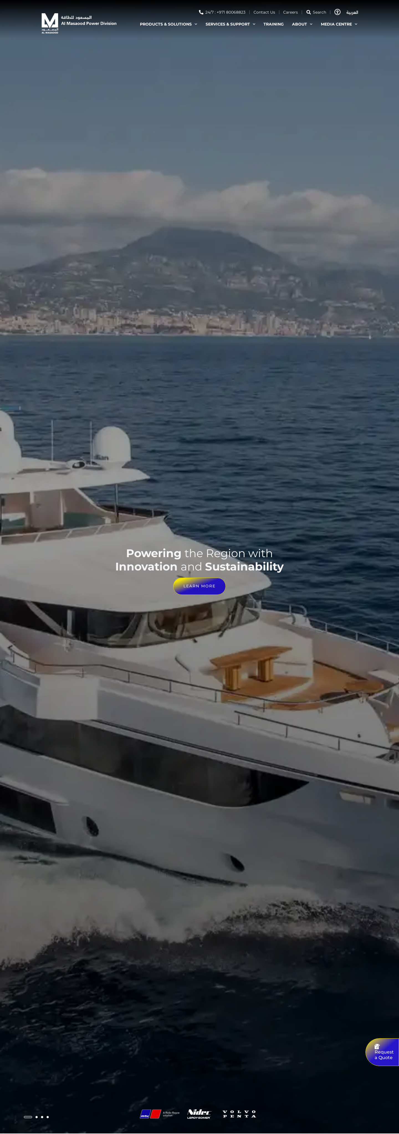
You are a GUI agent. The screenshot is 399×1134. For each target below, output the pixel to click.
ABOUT (302, 24)
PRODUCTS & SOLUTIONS (168, 24)
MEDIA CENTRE (339, 24)
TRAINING (274, 24)
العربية (352, 12)
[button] (28, 1117)
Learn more (199, 586)
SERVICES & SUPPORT (230, 24)
